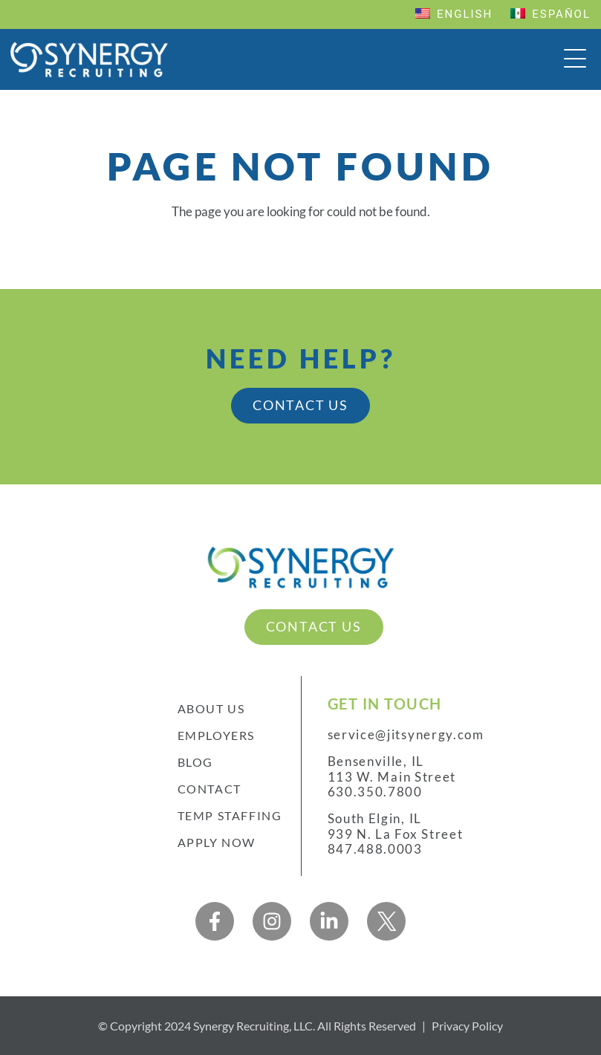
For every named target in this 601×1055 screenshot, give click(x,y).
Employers (216, 735)
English (454, 14)
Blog (195, 762)
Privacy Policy (467, 1026)
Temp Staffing (230, 815)
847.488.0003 (375, 849)
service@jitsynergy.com (406, 734)
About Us (211, 708)
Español (550, 14)
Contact (209, 789)
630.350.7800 (375, 792)
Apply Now (217, 842)
